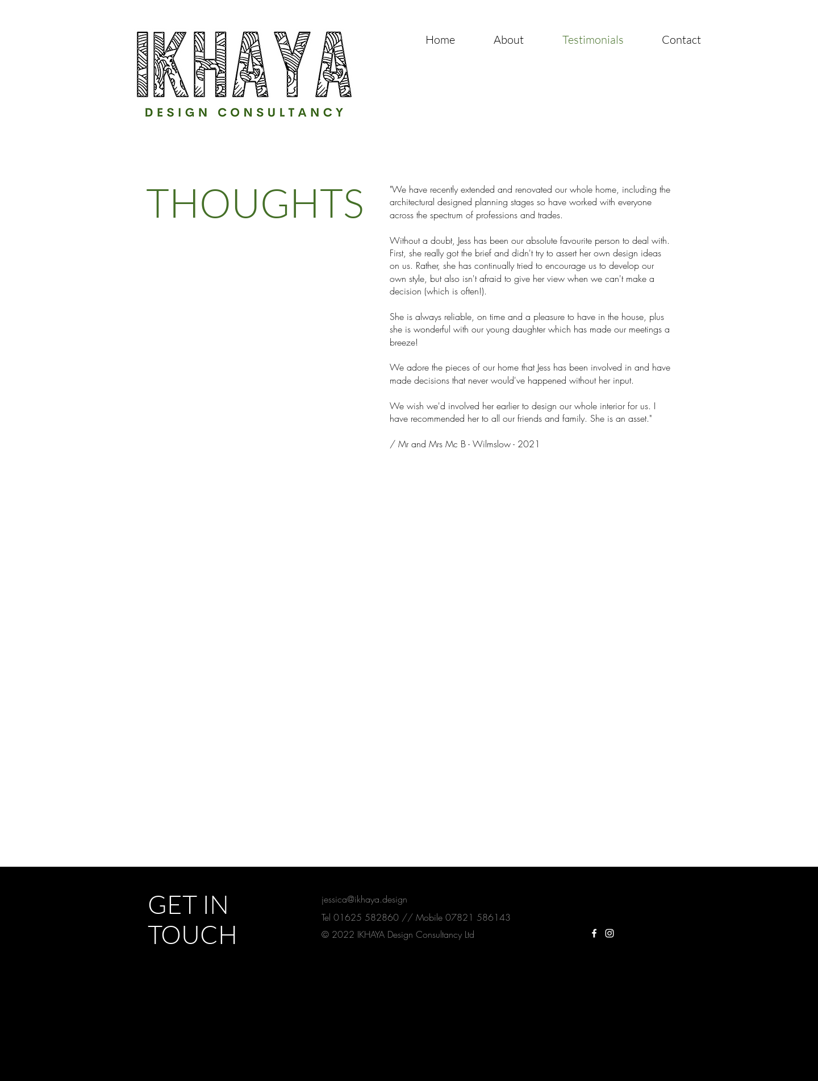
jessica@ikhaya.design (364, 899)
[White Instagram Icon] (609, 933)
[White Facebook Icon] (594, 933)
